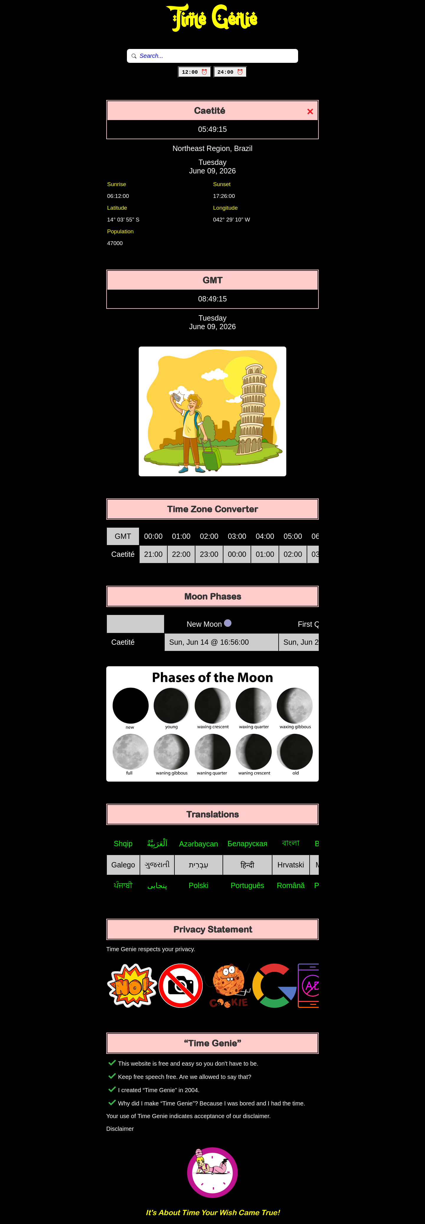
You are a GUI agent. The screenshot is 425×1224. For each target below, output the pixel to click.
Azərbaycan (198, 844)
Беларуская (247, 843)
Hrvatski (290, 865)
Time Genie (213, 19)
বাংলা (290, 843)
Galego (123, 865)
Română (291, 885)
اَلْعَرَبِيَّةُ (157, 843)
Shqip (123, 843)
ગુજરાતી (157, 864)
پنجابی (157, 885)
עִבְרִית (198, 865)
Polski (198, 885)
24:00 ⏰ (230, 72)
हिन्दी (247, 865)
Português (247, 885)
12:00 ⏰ (194, 72)
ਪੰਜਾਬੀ (123, 885)
